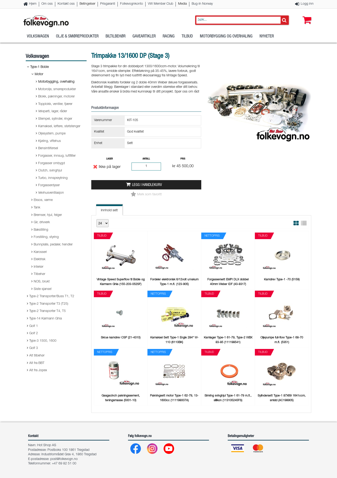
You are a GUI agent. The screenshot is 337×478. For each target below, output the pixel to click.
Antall (146, 159)
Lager (109, 159)
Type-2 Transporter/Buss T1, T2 (51, 296)
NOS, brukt (42, 281)
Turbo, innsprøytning (53, 178)
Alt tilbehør (36, 355)
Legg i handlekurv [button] (147, 185)
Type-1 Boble (39, 67)
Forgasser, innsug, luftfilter (57, 156)
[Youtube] (169, 449)
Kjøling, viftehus (49, 141)
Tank (37, 207)
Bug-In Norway (202, 4)
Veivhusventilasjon (51, 193)
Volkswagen (38, 37)
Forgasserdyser (49, 185)
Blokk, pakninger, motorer (56, 96)
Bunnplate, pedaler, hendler (53, 244)
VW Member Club (160, 4)
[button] (306, 15)
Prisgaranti (107, 4)
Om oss (47, 4)
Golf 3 (33, 348)
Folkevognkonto (131, 4)
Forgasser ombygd (51, 163)
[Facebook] (136, 449)
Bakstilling (41, 230)
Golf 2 (33, 333)
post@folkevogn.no (64, 459)
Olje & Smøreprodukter (77, 37)
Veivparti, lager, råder (52, 111)
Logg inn (307, 4)
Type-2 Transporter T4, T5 (47, 311)
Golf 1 (33, 326)
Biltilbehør (115, 37)
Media (182, 4)
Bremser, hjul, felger (48, 215)
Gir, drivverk (42, 222)
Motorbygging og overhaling (226, 37)
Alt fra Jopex (38, 370)
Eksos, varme (43, 200)
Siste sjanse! (42, 289)
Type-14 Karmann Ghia (45, 318)
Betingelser (87, 4)
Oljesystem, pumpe (52, 133)
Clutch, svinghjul (50, 170)
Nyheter (267, 37)
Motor (39, 74)
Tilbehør (39, 274)
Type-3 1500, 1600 (42, 341)
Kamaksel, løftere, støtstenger (59, 126)
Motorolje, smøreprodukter (57, 89)
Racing (169, 37)
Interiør (38, 267)
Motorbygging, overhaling (56, 82)
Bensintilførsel (48, 148)
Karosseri (40, 252)
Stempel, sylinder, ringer (55, 119)
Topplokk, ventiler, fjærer (55, 104)
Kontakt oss (66, 4)
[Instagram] (152, 449)
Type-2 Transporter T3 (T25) (48, 304)
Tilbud (187, 37)
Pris (182, 159)
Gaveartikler (144, 37)
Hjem (33, 4)
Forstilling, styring (46, 237)
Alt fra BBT (36, 363)
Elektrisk (39, 259)
